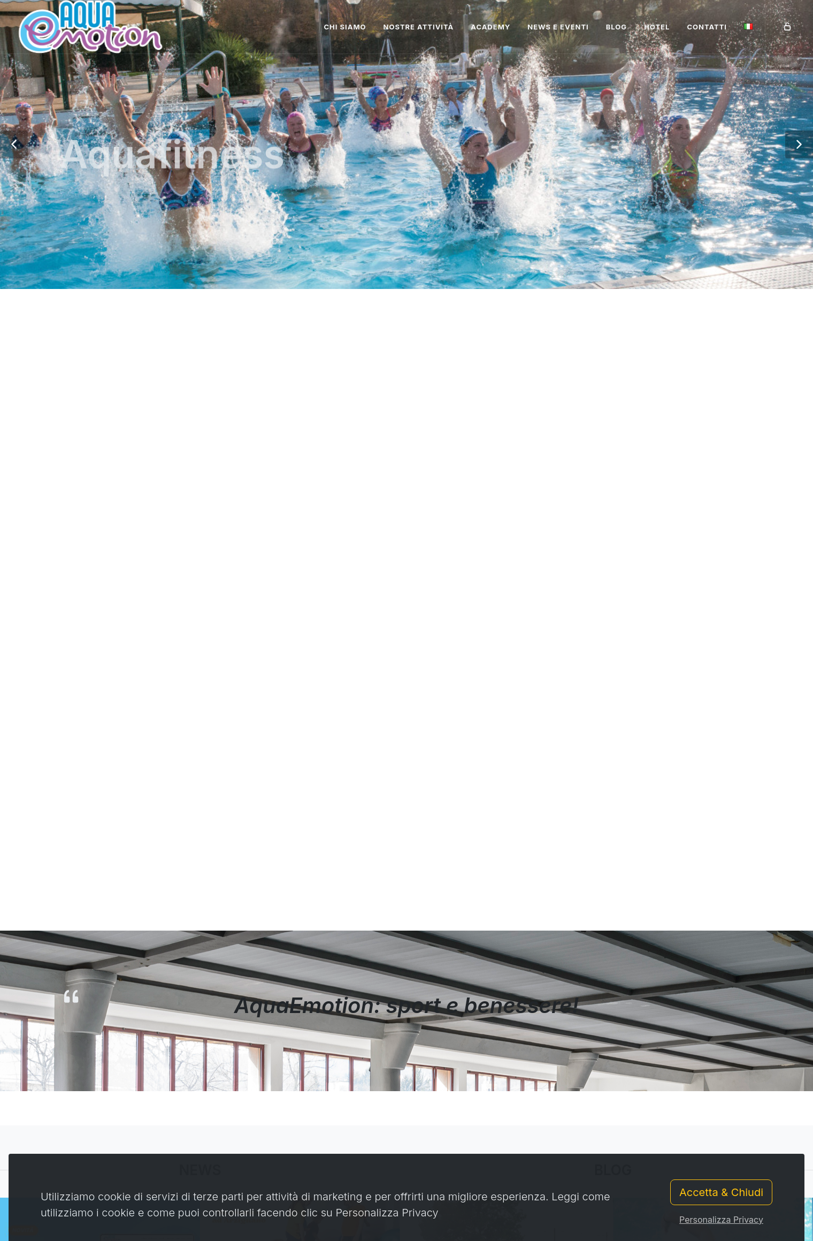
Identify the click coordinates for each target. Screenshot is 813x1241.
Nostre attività (419, 26)
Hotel (657, 26)
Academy (490, 26)
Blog (616, 26)
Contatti (707, 26)
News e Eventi (558, 26)
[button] (14, 144)
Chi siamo (345, 26)
